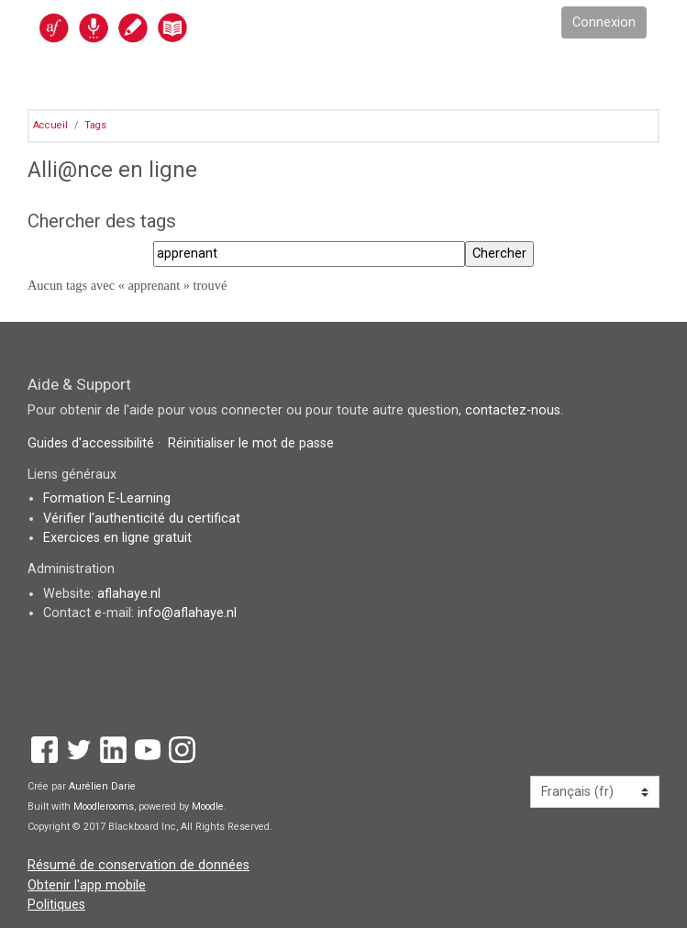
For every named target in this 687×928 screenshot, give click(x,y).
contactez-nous (512, 410)
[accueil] (153, 27)
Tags (95, 125)
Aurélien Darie (102, 786)
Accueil (50, 125)
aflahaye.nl (129, 594)
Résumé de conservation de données (138, 865)
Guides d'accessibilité (93, 443)
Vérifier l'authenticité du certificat (141, 518)
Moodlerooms (103, 806)
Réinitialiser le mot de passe (251, 443)
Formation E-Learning (107, 498)
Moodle (208, 806)
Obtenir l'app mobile (87, 885)
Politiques (56, 904)
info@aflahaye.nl (187, 613)
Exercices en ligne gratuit (117, 538)
